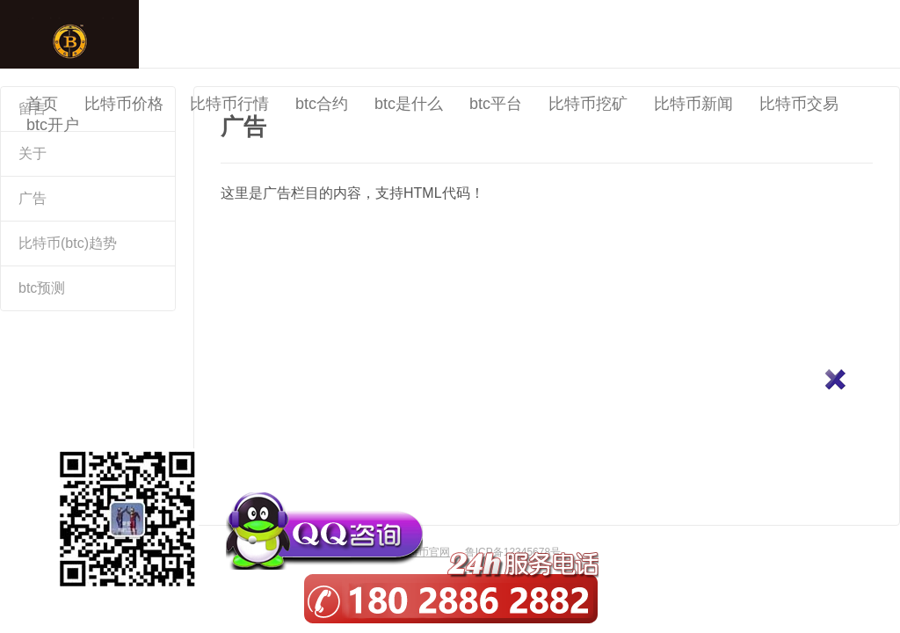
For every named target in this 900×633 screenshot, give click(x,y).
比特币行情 (229, 104)
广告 (32, 198)
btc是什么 (408, 104)
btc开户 (52, 125)
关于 (32, 153)
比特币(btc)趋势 (67, 243)
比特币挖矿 (588, 104)
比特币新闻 (693, 104)
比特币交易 (798, 104)
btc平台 (495, 104)
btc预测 (41, 287)
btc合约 (321, 104)
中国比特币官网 (69, 34)
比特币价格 (123, 104)
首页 (42, 104)
